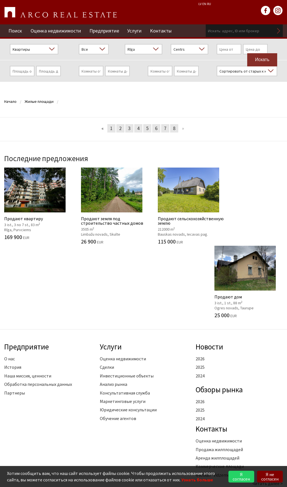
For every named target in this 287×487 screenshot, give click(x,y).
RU (209, 4)
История (12, 293)
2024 (200, 302)
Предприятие (104, 30)
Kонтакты (161, 30)
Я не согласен (270, 477)
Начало (10, 101)
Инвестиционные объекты (127, 302)
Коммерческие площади (220, 392)
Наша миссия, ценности (27, 302)
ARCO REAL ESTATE (60, 12)
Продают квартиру (36, 203)
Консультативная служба (125, 319)
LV (200, 4)
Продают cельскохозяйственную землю (179, 205)
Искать (278, 30)
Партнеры (14, 319)
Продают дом (251, 203)
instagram (278, 10)
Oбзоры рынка (219, 315)
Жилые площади (39, 101)
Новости (210, 273)
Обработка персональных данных (38, 310)
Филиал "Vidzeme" (214, 401)
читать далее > (268, 409)
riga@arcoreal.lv (41, 455)
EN (204, 4)
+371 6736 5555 (42, 448)
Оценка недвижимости (56, 30)
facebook (265, 10)
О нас (9, 284)
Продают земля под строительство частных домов (107, 205)
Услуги (135, 30)
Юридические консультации (128, 336)
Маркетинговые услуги (122, 327)
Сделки (107, 293)
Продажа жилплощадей (219, 375)
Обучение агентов (118, 344)
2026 (200, 284)
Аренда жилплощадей (217, 384)
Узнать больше (197, 480)
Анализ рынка (113, 310)
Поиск (15, 30)
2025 (200, 293)
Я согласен (241, 477)
